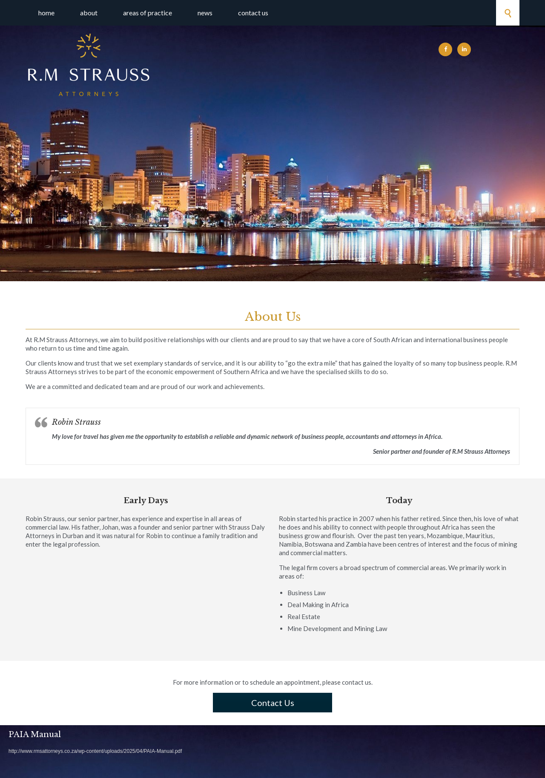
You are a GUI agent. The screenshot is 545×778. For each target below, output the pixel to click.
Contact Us (272, 702)
